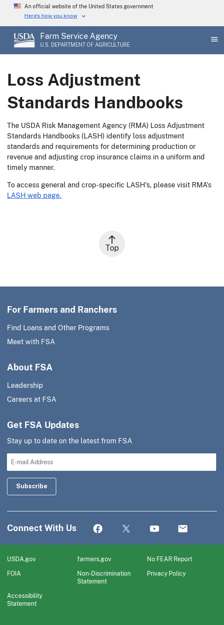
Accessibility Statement (24, 599)
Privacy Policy (166, 573)
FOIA (14, 573)
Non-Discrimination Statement (104, 577)
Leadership (25, 385)
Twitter (126, 529)
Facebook (97, 529)
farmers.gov (94, 559)
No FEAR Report (169, 559)
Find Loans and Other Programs (58, 328)
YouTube (154, 529)
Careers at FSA (31, 399)
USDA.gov (21, 559)
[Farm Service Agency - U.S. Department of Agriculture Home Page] (85, 40)
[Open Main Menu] (213, 40)
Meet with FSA (31, 342)
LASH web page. (34, 195)
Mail (182, 529)
